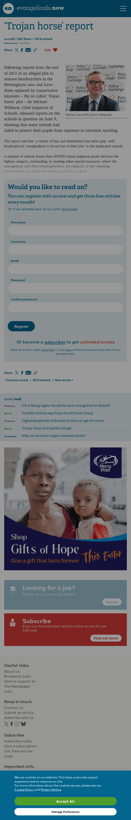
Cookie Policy (24, 789)
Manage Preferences (65, 812)
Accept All (65, 801)
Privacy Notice (51, 789)
